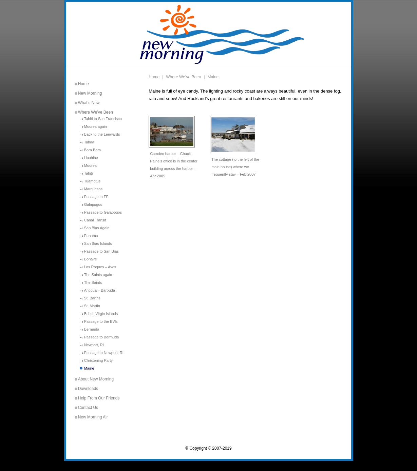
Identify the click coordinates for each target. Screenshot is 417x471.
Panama (91, 236)
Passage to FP (96, 197)
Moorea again (95, 127)
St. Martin (92, 306)
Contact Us (88, 407)
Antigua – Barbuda (99, 290)
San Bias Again (97, 228)
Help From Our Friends (99, 398)
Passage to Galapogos (103, 212)
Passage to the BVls (101, 321)
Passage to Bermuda (101, 337)
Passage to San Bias (101, 251)
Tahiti (88, 173)
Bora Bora (92, 150)
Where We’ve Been (95, 112)
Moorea (90, 166)
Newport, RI (94, 345)
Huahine (91, 158)
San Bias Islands (98, 244)
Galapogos (93, 205)
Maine (89, 368)
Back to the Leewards (102, 134)
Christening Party (98, 360)
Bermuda (91, 329)
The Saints (93, 282)
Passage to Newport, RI (104, 353)
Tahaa (89, 142)
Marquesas (93, 189)
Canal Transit (95, 220)
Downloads (88, 388)
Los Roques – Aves (100, 267)
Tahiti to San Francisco (103, 119)
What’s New (89, 102)
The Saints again (98, 275)
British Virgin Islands (101, 314)
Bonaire (90, 259)
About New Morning (96, 379)
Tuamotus (92, 181)
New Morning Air (93, 417)
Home (83, 83)
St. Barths (92, 298)
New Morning (90, 93)
